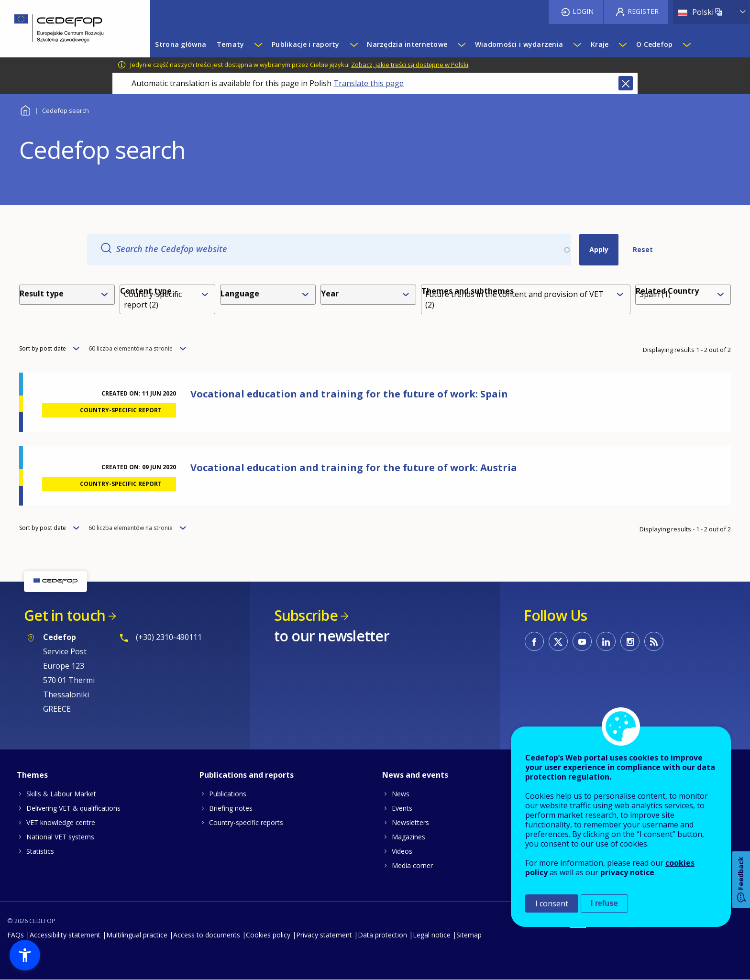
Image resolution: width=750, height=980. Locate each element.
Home (25, 109)
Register (643, 11)
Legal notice (432, 934)
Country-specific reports (246, 822)
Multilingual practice (136, 934)
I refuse (604, 903)
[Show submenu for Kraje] (622, 44)
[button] (25, 955)
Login (583, 11)
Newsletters (410, 822)
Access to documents (206, 934)
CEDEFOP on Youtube (582, 641)
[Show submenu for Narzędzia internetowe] (461, 44)
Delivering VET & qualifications (73, 808)
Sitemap (469, 934)
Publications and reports (246, 775)
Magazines (408, 836)
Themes (32, 775)
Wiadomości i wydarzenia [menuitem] (519, 44)
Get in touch (64, 615)
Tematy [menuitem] (230, 44)
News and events (415, 775)
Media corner (412, 865)
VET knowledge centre (60, 822)
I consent (551, 903)
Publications (227, 793)
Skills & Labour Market (61, 793)
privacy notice (627, 872)
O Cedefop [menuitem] (654, 44)
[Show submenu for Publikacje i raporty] (353, 44)
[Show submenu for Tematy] (257, 44)
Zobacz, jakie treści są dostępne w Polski (409, 64)
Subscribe (306, 615)
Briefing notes (231, 808)
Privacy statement (324, 934)
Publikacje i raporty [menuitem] (306, 44)
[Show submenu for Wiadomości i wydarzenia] (576, 44)
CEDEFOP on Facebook (534, 641)
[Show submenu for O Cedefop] (686, 44)
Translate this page (368, 83)
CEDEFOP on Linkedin (606, 641)
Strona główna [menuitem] (180, 44)
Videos (402, 851)
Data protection (382, 934)
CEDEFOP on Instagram (630, 641)
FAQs (15, 934)
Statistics (40, 851)
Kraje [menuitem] (599, 44)
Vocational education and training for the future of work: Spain (349, 393)
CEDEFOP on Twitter (558, 641)
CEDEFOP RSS (653, 641)
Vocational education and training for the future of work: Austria (353, 467)
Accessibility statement (65, 934)
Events (402, 808)
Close (625, 83)
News (400, 793)
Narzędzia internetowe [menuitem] (407, 44)
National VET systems (60, 836)
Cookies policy (268, 934)
